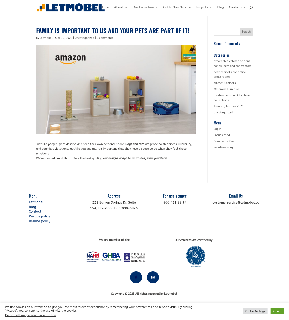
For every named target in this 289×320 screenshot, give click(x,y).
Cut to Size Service (177, 7)
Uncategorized (84, 38)
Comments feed (224, 141)
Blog (220, 7)
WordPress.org (223, 147)
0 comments (105, 38)
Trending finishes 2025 (228, 106)
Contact (35, 211)
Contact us (237, 7)
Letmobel (37, 202)
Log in (218, 129)
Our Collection (143, 7)
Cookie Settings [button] (255, 311)
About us (120, 7)
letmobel (46, 38)
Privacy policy (39, 216)
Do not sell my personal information (30, 315)
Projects (202, 7)
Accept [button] (277, 311)
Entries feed (222, 135)
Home (104, 7)
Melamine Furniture (226, 89)
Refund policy (39, 221)
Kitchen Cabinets (225, 83)
